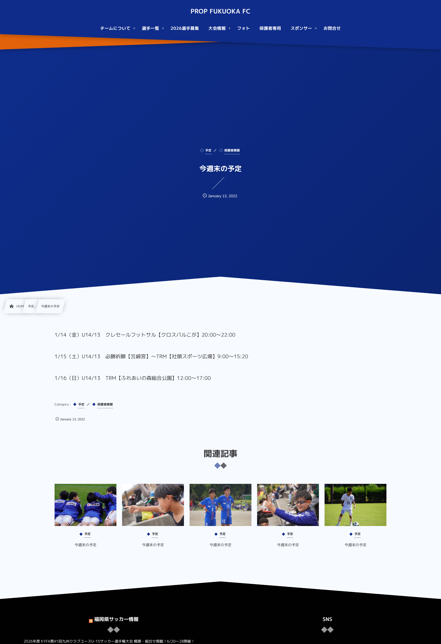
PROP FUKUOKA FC (220, 11)
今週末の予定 (85, 550)
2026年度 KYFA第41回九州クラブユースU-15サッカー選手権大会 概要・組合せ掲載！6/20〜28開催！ (109, 641)
